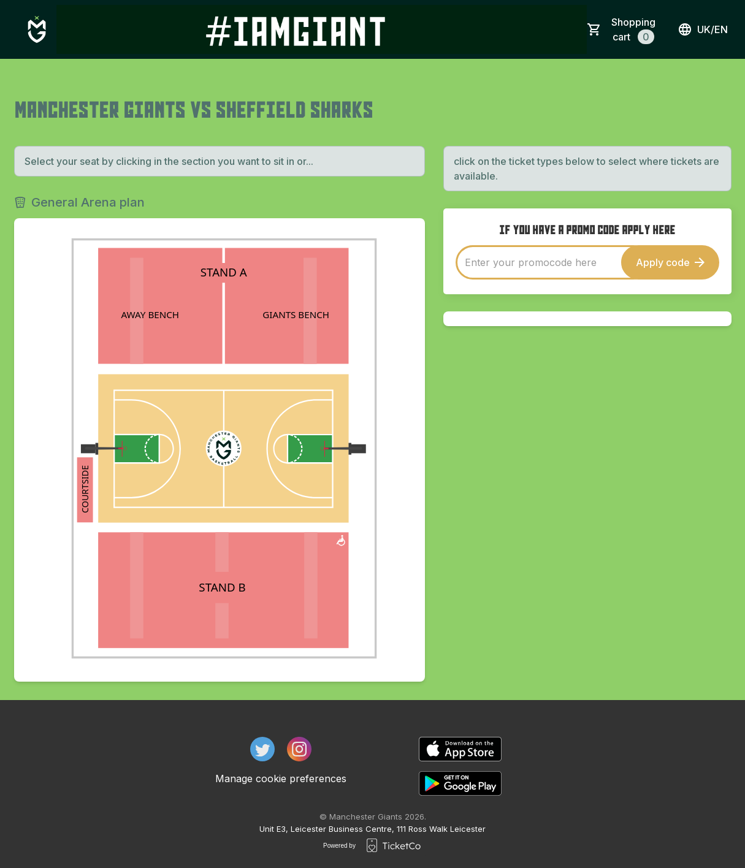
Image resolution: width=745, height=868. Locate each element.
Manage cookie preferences (280, 778)
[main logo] (36, 29)
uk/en (703, 29)
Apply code (670, 262)
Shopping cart (633, 30)
